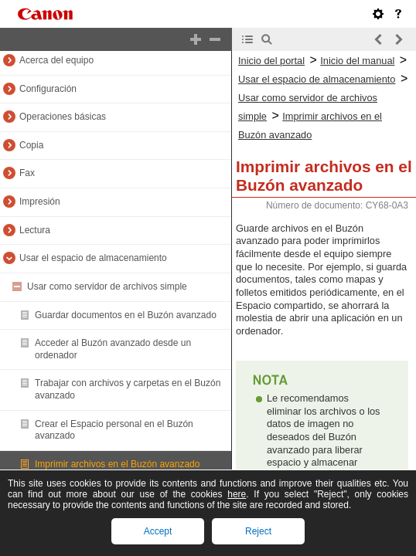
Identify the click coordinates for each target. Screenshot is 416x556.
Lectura (34, 230)
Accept (158, 531)
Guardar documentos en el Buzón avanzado (126, 315)
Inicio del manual (357, 60)
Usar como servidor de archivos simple (107, 286)
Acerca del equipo (56, 60)
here (236, 494)
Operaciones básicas (62, 116)
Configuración (48, 88)
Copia (31, 145)
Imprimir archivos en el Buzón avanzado (117, 464)
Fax (27, 173)
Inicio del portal (271, 60)
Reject (258, 531)
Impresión (39, 201)
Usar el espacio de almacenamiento (93, 258)
